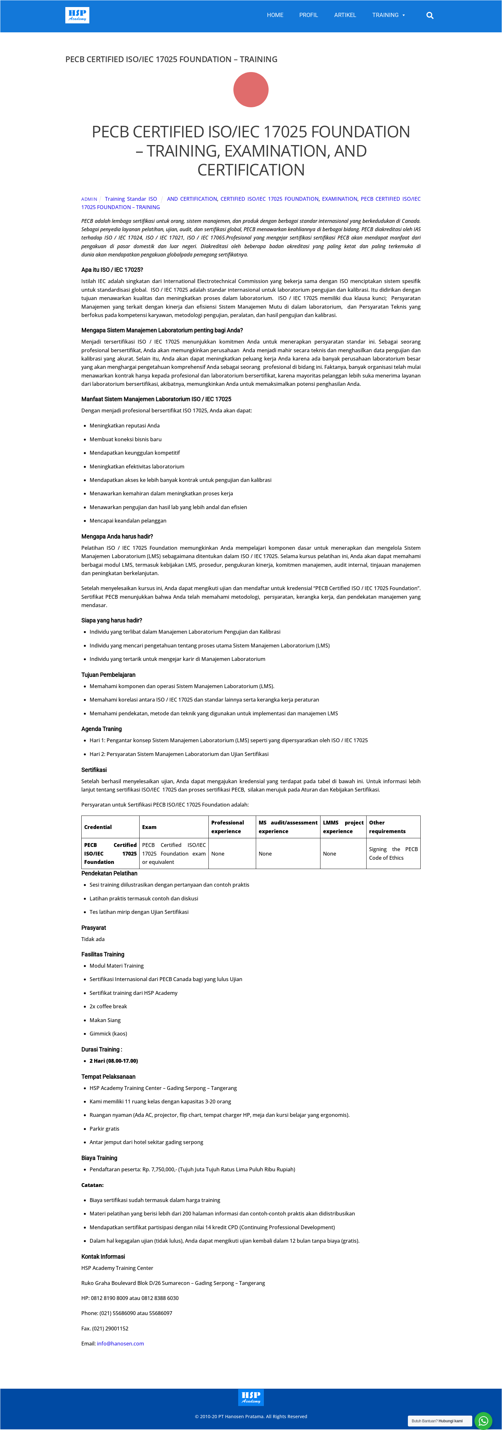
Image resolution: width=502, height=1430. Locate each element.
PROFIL (308, 15)
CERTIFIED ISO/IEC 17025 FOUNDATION (270, 199)
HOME (275, 15)
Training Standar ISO (131, 199)
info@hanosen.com (120, 1343)
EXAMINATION (339, 199)
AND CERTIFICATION (192, 199)
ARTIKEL (345, 15)
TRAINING (389, 15)
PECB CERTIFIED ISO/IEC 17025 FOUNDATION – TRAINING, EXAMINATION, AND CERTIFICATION (251, 150)
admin (89, 199)
